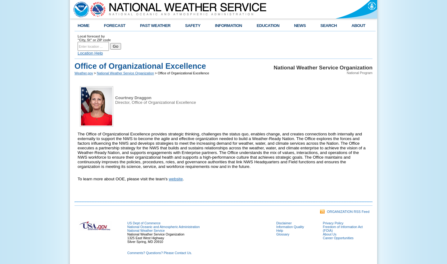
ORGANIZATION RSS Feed (344, 211)
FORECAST (114, 25)
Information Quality (290, 227)
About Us (329, 234)
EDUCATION (268, 25)
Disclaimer (284, 223)
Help (279, 230)
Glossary (282, 234)
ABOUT (358, 25)
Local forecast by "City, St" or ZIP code (94, 38)
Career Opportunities (338, 238)
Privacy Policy (333, 223)
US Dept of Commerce (143, 223)
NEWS (300, 25)
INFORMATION (228, 25)
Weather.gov (83, 73)
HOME (83, 25)
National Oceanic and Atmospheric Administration (163, 227)
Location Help (90, 53)
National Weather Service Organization (125, 73)
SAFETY (192, 25)
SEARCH (328, 25)
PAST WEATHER (155, 25)
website (176, 179)
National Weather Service (146, 230)
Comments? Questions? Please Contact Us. (159, 253)
